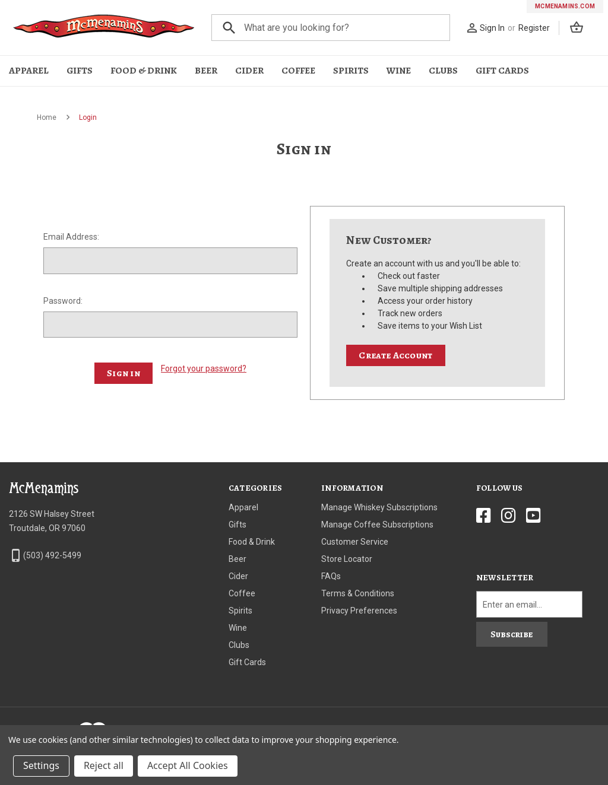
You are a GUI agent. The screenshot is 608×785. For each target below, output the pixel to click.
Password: (63, 301)
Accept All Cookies (187, 765)
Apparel (29, 70)
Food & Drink (143, 70)
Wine (399, 70)
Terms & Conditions (357, 593)
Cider (249, 70)
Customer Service (354, 541)
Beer (206, 70)
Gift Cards (502, 70)
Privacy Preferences (359, 610)
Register (534, 28)
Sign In (492, 28)
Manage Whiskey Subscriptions (379, 507)
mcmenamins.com (565, 6)
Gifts (79, 70)
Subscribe (511, 634)
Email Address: (71, 236)
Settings (41, 765)
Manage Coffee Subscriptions (377, 524)
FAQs (331, 576)
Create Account (395, 355)
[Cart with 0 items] (579, 29)
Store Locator (346, 559)
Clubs (443, 70)
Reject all (104, 765)
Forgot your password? (203, 368)
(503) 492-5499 (52, 555)
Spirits (351, 70)
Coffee (298, 70)
